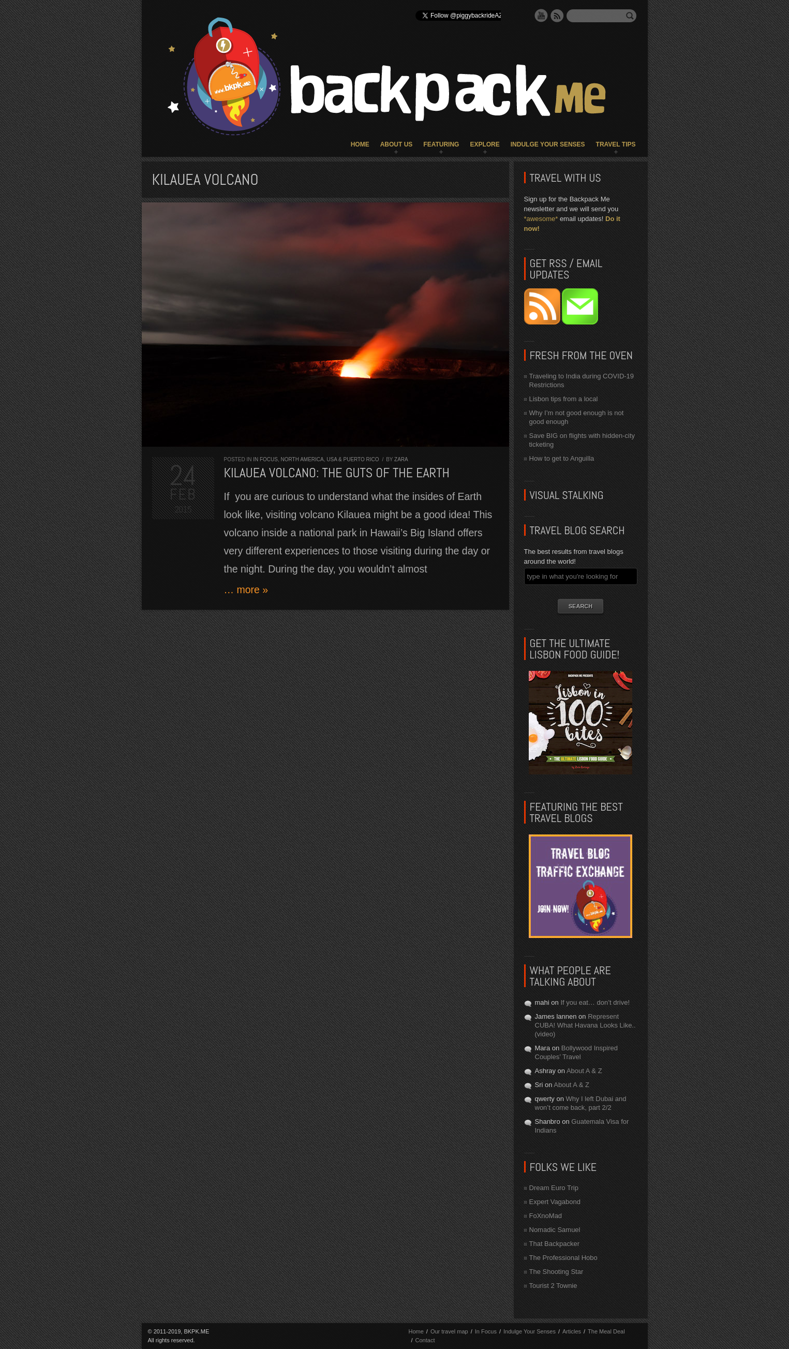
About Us (396, 144)
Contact (425, 1340)
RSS (557, 15)
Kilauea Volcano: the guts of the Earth (337, 472)
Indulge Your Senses (548, 144)
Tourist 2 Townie (553, 1285)
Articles (571, 1331)
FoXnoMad (545, 1216)
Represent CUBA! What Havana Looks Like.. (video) (585, 1025)
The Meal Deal (606, 1331)
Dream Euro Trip (553, 1188)
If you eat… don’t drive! (595, 1002)
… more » (246, 589)
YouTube (541, 15)
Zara (401, 459)
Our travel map (449, 1331)
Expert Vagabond (555, 1202)
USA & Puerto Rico (352, 459)
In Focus (265, 459)
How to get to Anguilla (561, 458)
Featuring (441, 144)
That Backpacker (554, 1244)
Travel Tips (616, 144)
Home (360, 144)
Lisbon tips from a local (563, 399)
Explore (484, 144)
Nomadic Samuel (554, 1230)
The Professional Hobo (563, 1258)
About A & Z (584, 1071)
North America (302, 459)
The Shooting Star (556, 1271)
